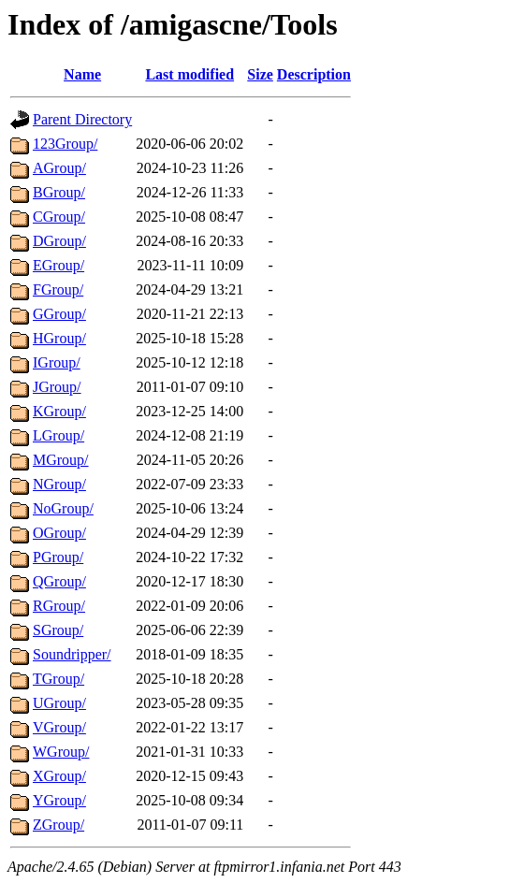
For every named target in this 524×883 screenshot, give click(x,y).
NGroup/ (59, 484)
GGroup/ (59, 314)
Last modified (189, 74)
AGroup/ (59, 168)
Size (260, 74)
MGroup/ (61, 460)
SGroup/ (58, 630)
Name (82, 74)
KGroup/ (59, 411)
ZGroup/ (58, 824)
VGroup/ (59, 727)
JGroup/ (57, 387)
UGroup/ (59, 703)
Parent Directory (82, 119)
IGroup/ (56, 362)
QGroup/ (59, 581)
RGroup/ (59, 606)
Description (314, 74)
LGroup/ (58, 435)
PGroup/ (58, 557)
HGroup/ (59, 338)
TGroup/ (58, 679)
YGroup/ (59, 800)
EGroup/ (58, 265)
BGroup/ (59, 192)
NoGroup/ (63, 508)
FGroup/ (58, 289)
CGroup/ (59, 216)
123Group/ (65, 144)
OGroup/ (59, 533)
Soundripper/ (72, 654)
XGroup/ (59, 776)
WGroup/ (61, 752)
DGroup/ (59, 241)
